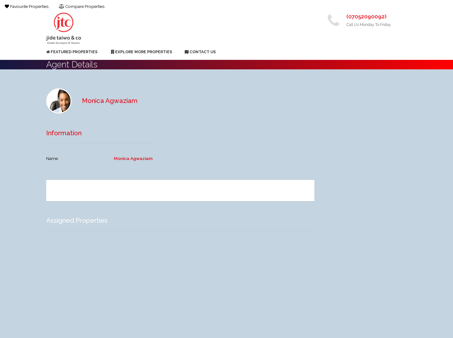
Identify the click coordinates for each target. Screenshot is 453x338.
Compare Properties (81, 6)
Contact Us (200, 51)
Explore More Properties (141, 51)
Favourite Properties (26, 6)
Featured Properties (71, 51)
